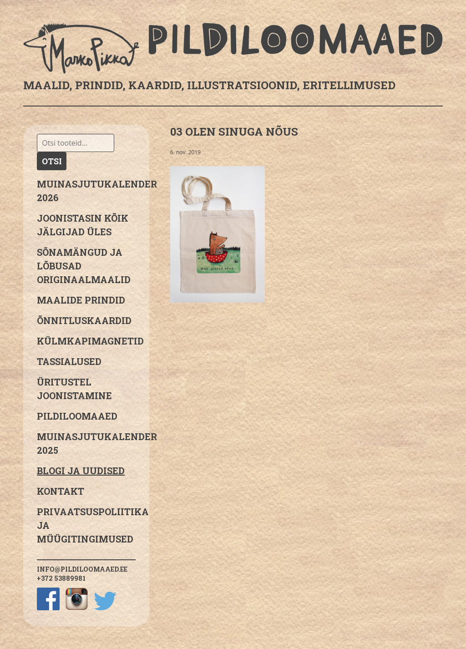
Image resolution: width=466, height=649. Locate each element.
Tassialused (69, 361)
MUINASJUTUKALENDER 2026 (86, 190)
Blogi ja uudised (81, 471)
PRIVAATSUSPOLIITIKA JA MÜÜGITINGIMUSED (86, 525)
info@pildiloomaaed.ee (82, 569)
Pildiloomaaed (77, 416)
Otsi (52, 161)
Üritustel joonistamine (74, 388)
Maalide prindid (81, 300)
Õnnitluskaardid (84, 320)
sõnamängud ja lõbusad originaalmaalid (84, 265)
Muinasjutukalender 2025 (86, 443)
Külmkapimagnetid (86, 341)
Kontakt (60, 491)
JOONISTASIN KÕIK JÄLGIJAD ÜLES (82, 225)
